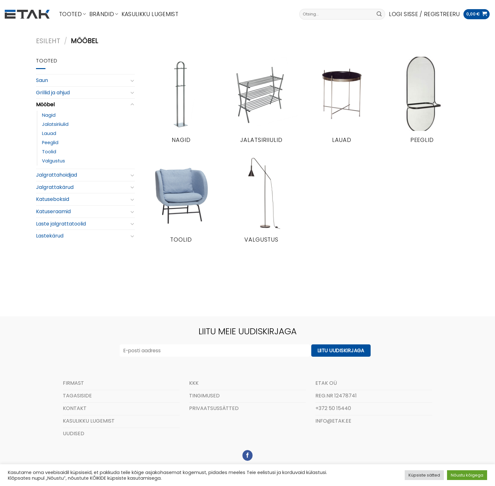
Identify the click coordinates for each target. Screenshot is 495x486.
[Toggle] (132, 80)
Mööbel (45, 104)
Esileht (48, 40)
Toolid (49, 152)
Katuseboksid (52, 199)
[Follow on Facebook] (247, 455)
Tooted (72, 14)
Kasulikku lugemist (150, 14)
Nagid (49, 115)
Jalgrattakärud (55, 187)
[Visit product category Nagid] (181, 103)
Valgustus (53, 161)
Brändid (103, 14)
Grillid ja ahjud (53, 92)
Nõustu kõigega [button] (467, 475)
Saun (42, 80)
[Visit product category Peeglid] (422, 103)
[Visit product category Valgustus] (261, 203)
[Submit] (379, 14)
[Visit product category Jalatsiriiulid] (261, 103)
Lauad (49, 133)
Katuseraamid (53, 211)
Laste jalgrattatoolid (61, 223)
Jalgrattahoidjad (56, 175)
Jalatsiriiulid (55, 124)
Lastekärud (49, 235)
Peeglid (50, 142)
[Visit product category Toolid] (181, 203)
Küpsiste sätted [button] (424, 475)
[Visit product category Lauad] (342, 103)
